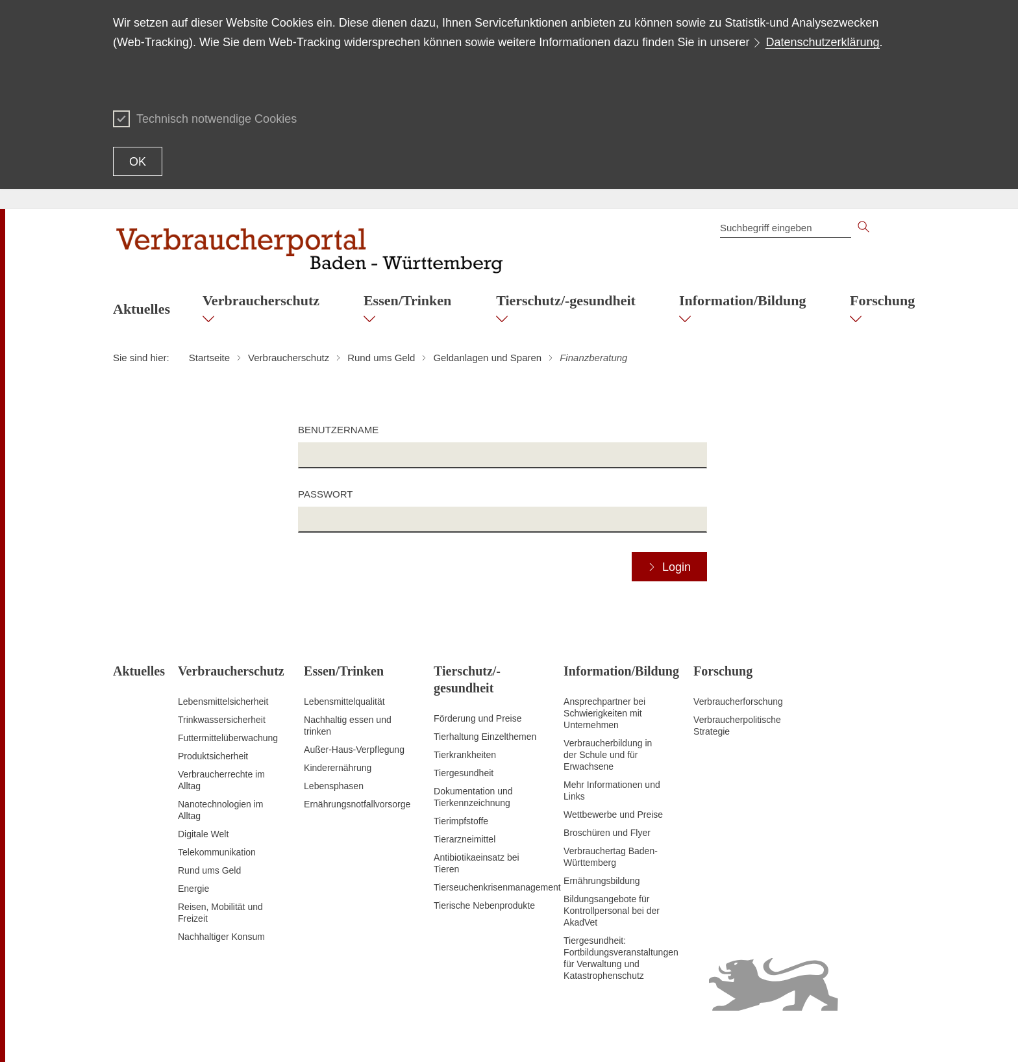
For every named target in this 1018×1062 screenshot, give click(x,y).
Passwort (325, 493)
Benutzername (338, 429)
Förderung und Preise (477, 718)
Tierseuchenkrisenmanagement (497, 887)
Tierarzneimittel (464, 839)
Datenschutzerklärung (822, 42)
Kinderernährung (337, 768)
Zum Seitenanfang (150, 1036)
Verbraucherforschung (738, 701)
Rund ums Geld (209, 870)
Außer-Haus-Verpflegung (354, 749)
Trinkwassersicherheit (222, 719)
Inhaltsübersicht (642, 1036)
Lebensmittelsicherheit (223, 701)
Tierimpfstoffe (461, 821)
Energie (193, 888)
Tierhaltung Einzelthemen (485, 736)
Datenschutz (828, 1036)
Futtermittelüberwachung (228, 738)
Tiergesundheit (463, 773)
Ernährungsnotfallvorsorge (357, 804)
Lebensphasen (334, 786)
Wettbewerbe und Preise (613, 814)
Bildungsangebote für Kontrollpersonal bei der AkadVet (612, 911)
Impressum (882, 1036)
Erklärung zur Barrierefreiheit (738, 1036)
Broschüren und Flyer (607, 833)
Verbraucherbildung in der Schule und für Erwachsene (608, 755)
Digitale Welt (203, 834)
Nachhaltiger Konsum (221, 936)
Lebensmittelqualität (344, 701)
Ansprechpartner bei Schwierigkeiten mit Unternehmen (604, 713)
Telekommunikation (217, 852)
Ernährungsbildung (602, 881)
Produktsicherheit (213, 756)
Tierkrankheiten (465, 755)
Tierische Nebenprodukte (484, 905)
